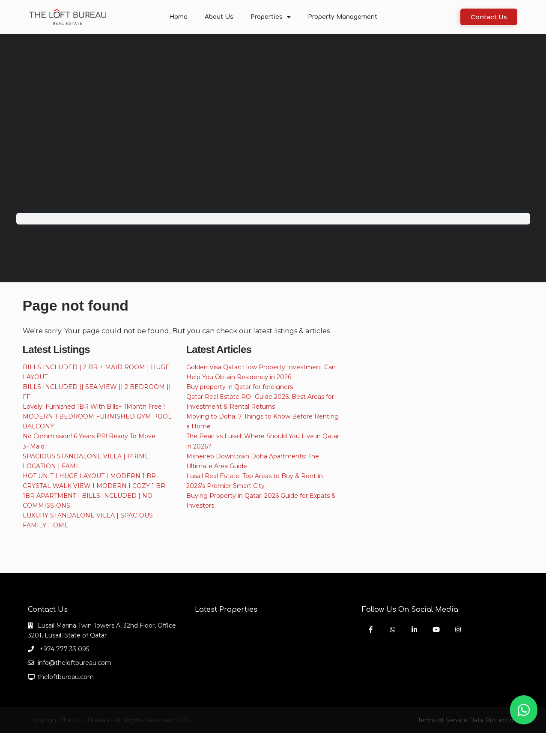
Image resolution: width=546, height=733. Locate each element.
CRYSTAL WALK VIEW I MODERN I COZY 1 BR (94, 486)
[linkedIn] (414, 629)
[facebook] (370, 629)
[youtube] (436, 629)
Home (178, 17)
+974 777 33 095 (63, 649)
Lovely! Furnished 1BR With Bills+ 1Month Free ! (94, 406)
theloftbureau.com (66, 677)
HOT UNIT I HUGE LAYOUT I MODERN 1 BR (89, 476)
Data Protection (493, 720)
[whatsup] (392, 629)
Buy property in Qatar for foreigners (239, 387)
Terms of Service (442, 720)
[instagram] (458, 629)
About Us (219, 17)
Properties (271, 17)
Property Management (342, 17)
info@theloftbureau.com (74, 663)
